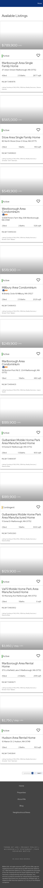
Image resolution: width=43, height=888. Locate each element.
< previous (26, 773)
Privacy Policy (29, 847)
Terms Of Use (11, 847)
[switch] (38, 54)
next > (39, 773)
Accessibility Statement (18, 849)
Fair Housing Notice (26, 850)
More (40, 3)
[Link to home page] (2, 3)
